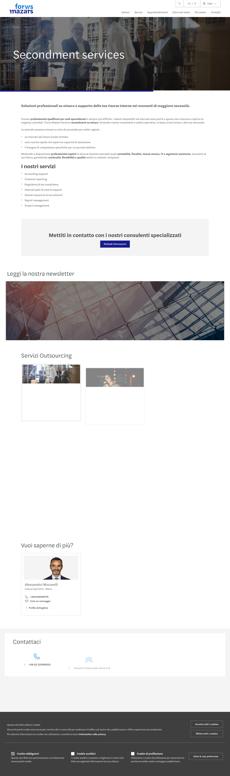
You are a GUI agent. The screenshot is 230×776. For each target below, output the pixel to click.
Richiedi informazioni (114, 244)
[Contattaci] (37, 665)
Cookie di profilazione (150, 753)
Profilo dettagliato (36, 608)
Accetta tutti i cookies (206, 724)
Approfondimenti (157, 12)
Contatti (216, 12)
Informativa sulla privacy (92, 734)
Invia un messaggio (37, 602)
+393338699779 (36, 597)
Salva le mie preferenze (205, 756)
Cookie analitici (86, 753)
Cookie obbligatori (28, 753)
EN (189, 3)
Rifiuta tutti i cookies (207, 733)
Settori (126, 12)
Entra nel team (181, 12)
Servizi (139, 12)
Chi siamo (200, 12)
